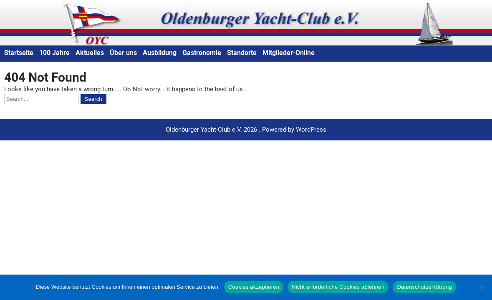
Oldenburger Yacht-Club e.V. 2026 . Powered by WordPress (246, 129)
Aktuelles (90, 53)
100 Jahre (54, 53)
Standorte (242, 53)
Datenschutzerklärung (424, 287)
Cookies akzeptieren (254, 287)
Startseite (18, 53)
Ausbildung (160, 53)
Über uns (123, 53)
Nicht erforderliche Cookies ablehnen (338, 287)
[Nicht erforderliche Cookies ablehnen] (481, 287)
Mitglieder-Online (288, 53)
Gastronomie (201, 53)
